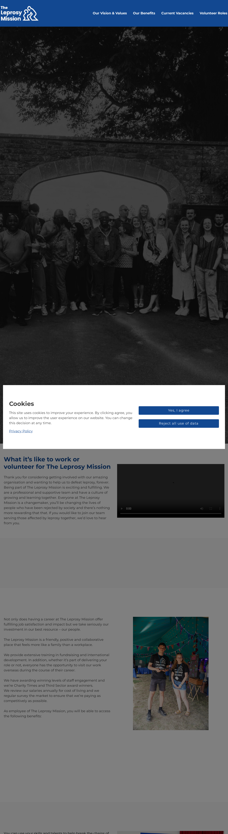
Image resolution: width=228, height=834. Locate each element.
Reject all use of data (179, 423)
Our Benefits (144, 13)
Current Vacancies (177, 13)
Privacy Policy (21, 431)
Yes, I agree (178, 410)
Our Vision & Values (110, 13)
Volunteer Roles (213, 13)
